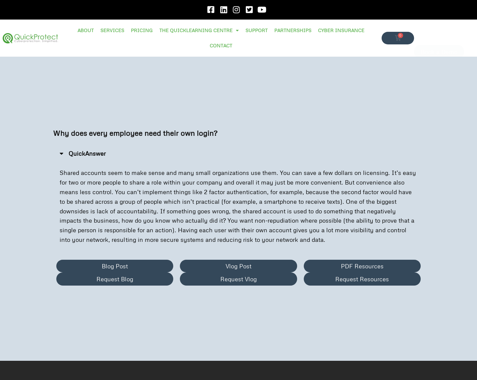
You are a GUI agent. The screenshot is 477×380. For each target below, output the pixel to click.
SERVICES (112, 30)
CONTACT (221, 45)
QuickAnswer (87, 153)
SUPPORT (256, 30)
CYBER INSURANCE (341, 30)
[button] (238, 153)
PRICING (142, 30)
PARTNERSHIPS (292, 30)
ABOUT (86, 30)
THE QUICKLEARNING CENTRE (199, 30)
